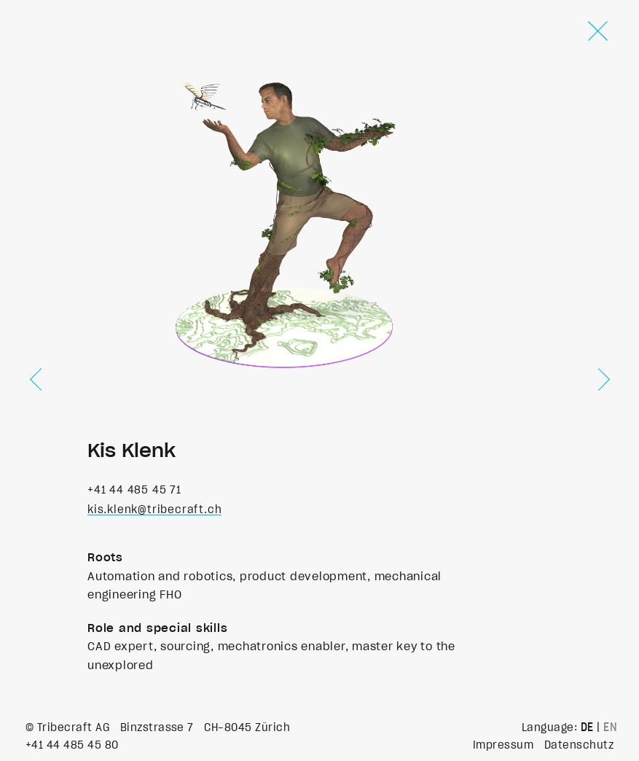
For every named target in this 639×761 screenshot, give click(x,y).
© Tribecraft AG (67, 727)
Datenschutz (578, 745)
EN (610, 727)
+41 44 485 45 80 (72, 745)
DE (587, 727)
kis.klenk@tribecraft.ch (154, 509)
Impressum (503, 745)
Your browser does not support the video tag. (290, 203)
